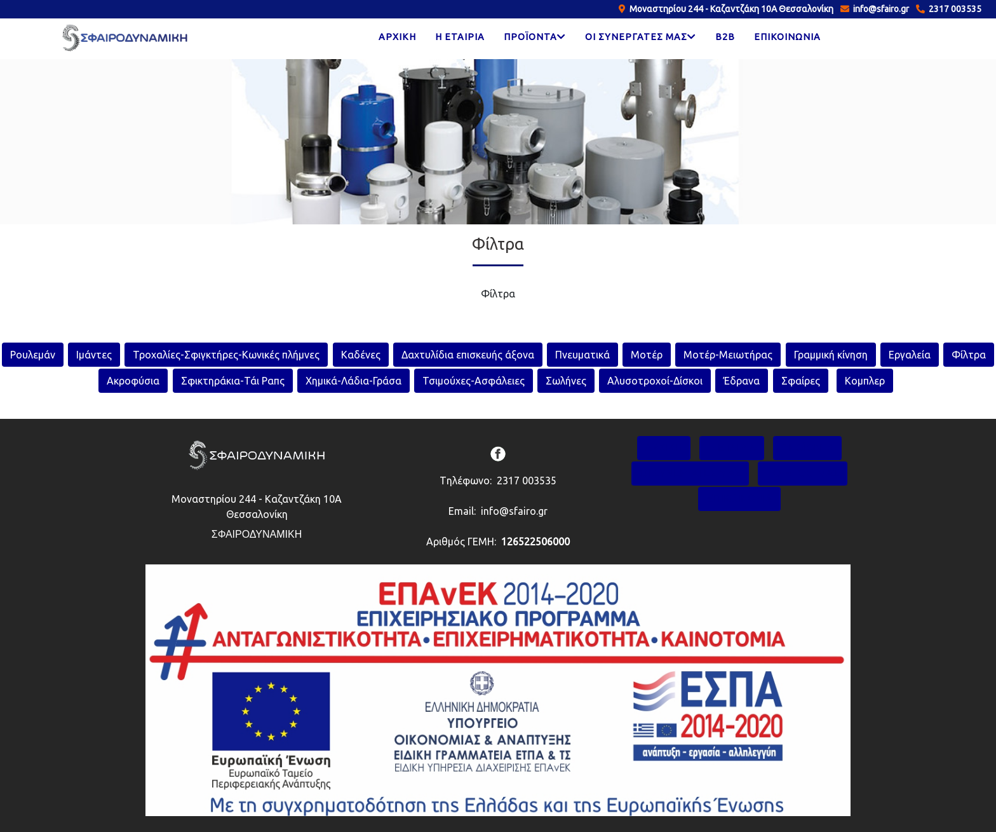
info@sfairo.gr (879, 9)
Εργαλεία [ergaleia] (910, 354)
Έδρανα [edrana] (741, 380)
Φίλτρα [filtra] (969, 354)
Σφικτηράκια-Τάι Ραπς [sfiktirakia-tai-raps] (233, 380)
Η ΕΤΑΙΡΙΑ (460, 37)
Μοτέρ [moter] (647, 354)
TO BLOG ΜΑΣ (802, 473)
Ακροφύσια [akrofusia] (133, 380)
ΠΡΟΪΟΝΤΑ (807, 448)
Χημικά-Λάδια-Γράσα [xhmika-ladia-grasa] (353, 380)
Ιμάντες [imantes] (94, 354)
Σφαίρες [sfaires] (800, 380)
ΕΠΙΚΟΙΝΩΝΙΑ (787, 37)
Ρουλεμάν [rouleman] (32, 354)
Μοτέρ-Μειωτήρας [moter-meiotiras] (727, 354)
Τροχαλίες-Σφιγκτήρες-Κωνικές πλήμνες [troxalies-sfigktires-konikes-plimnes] (226, 354)
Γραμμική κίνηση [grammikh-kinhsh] (831, 354)
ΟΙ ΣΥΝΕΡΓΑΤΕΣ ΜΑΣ (690, 473)
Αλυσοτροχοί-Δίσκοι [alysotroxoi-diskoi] (655, 380)
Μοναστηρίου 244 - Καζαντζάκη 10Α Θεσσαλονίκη (729, 9)
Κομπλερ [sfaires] (865, 380)
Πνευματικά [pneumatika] (582, 354)
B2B (725, 37)
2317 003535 (953, 9)
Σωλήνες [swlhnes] (566, 380)
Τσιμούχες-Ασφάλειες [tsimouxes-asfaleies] (473, 380)
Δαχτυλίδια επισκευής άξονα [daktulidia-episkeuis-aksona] (467, 354)
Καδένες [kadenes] (360, 354)
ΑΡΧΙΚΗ (397, 37)
